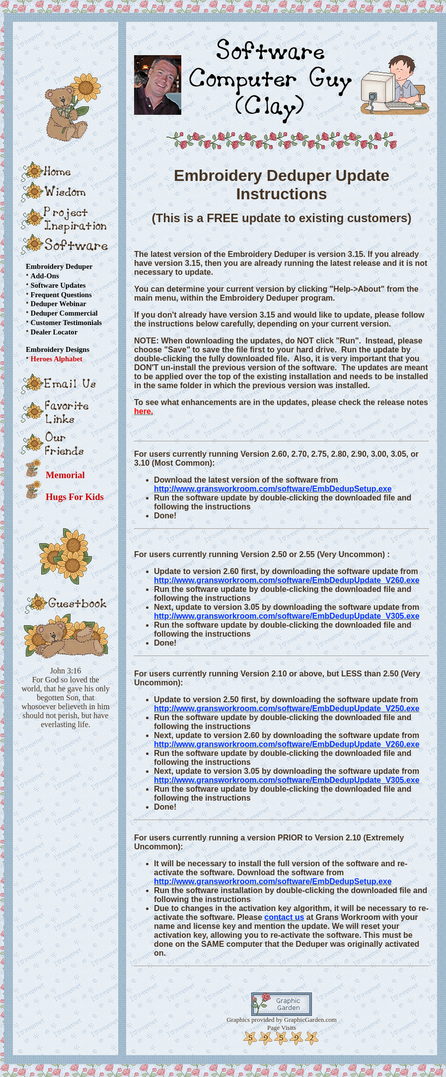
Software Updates (58, 285)
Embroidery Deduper (59, 266)
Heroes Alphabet (56, 359)
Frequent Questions (61, 294)
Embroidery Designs (57, 349)
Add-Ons (45, 276)
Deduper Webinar (58, 304)
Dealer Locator (54, 332)
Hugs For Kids (75, 497)
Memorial (65, 475)
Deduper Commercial (64, 313)
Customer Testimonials (66, 323)
